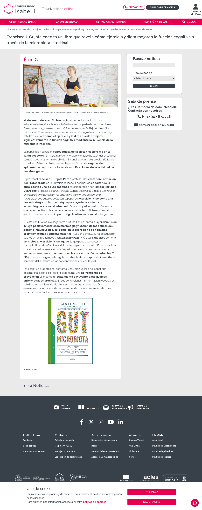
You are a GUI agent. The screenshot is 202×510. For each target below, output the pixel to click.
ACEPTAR (151, 492)
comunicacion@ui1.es (154, 125)
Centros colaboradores (34, 451)
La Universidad (67, 21)
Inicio (9, 29)
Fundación (28, 440)
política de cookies (94, 502)
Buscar (192, 21)
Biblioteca (134, 451)
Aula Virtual (134, 446)
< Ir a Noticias (36, 386)
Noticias (17, 29)
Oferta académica (22, 21)
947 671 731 (134, 7)
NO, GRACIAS (151, 501)
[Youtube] (111, 422)
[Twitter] (37, 59)
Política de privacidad (163, 451)
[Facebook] (25, 59)
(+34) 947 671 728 (154, 116)
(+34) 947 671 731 (63, 446)
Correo (132, 457)
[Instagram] (101, 422)
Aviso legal (157, 440)
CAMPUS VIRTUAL (196, 11)
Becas (94, 446)
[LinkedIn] (31, 59)
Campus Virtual (136, 440)
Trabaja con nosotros (65, 451)
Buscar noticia (146, 58)
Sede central (29, 446)
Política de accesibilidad (164, 446)
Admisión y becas (156, 21)
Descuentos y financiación (104, 440)
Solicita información (162, 7)
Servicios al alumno (111, 21)
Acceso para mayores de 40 (104, 457)
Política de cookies (161, 457)
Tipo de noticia (142, 73)
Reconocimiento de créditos (105, 451)
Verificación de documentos (68, 457)
